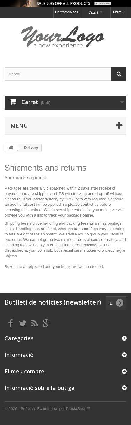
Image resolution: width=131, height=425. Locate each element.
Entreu (118, 12)
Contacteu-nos (66, 12)
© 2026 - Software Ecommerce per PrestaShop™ (47, 408)
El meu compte (24, 371)
